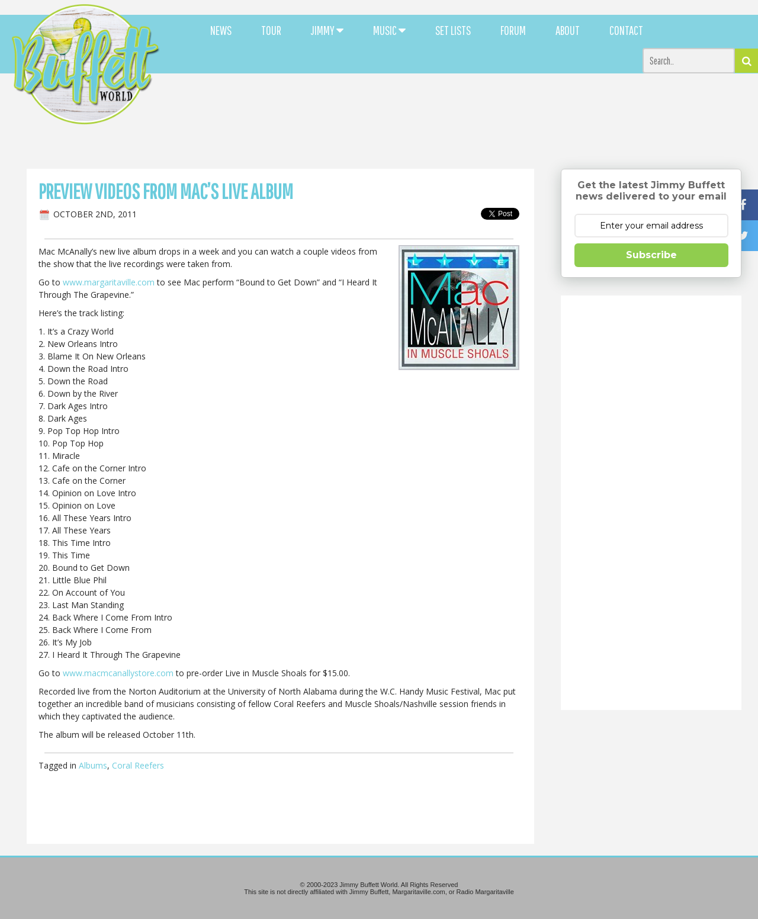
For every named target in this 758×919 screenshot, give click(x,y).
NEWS (221, 30)
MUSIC (389, 30)
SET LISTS (453, 30)
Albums (93, 765)
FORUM (513, 30)
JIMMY (327, 30)
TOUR (271, 30)
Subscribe (651, 255)
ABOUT (567, 30)
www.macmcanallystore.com (118, 673)
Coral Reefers (138, 765)
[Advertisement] (463, 106)
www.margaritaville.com (109, 282)
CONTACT (626, 30)
